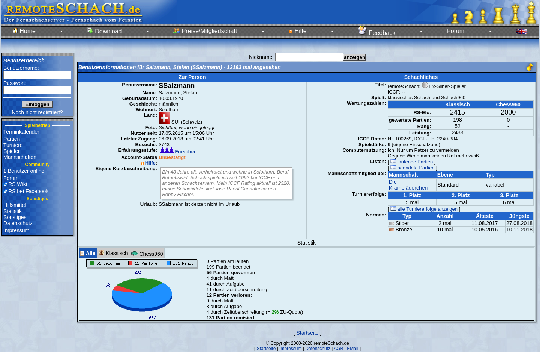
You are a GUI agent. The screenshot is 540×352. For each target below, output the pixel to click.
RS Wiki (17, 184)
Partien (11, 139)
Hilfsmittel (14, 205)
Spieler (11, 151)
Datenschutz (18, 223)
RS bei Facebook (28, 191)
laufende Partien (411, 162)
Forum (455, 31)
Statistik (12, 211)
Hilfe (297, 31)
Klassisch (113, 253)
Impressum (16, 230)
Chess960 (146, 253)
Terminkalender (21, 132)
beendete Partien (412, 168)
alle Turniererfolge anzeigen (424, 209)
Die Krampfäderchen (408, 185)
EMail (352, 348)
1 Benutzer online (23, 171)
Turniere (13, 145)
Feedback (376, 33)
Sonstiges (14, 217)
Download (104, 31)
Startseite (307, 333)
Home (24, 31)
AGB (338, 348)
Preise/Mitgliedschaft (205, 31)
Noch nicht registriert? (37, 112)
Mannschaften (19, 157)
